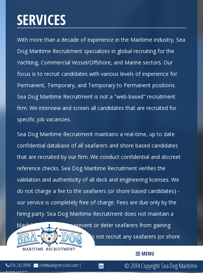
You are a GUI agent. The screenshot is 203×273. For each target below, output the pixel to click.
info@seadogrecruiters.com (56, 265)
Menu (145, 253)
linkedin (101, 266)
